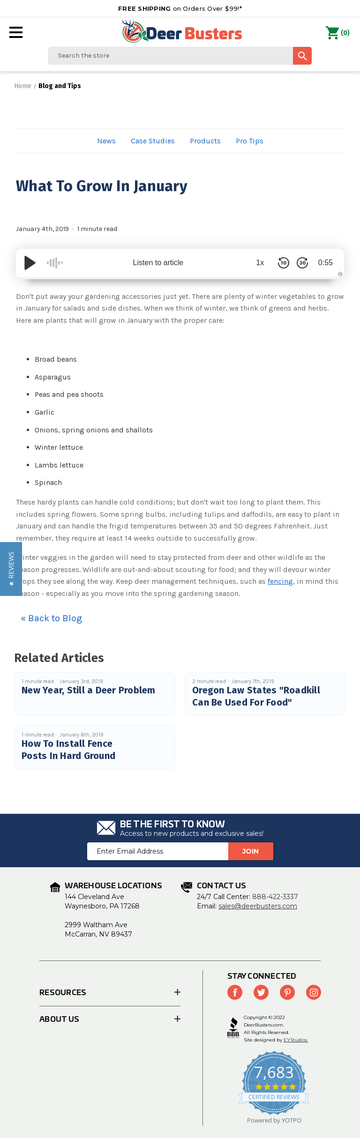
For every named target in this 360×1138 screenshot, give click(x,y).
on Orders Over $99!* (180, 8)
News (106, 140)
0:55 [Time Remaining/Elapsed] (325, 263)
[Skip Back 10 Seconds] (283, 262)
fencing (280, 581)
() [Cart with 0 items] (338, 33)
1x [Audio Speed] (260, 263)
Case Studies (153, 140)
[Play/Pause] (30, 262)
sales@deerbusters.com (257, 906)
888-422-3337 (275, 897)
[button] (11, 569)
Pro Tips (249, 140)
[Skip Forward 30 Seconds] (301, 262)
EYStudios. (296, 1040)
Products (205, 140)
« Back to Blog (51, 618)
